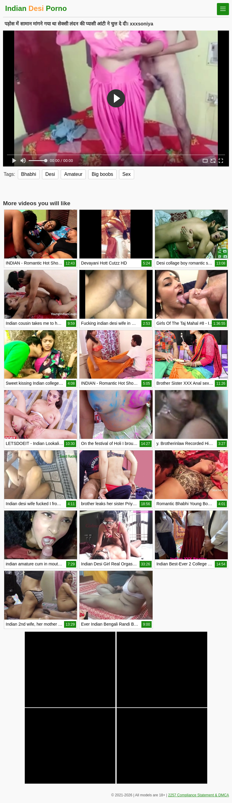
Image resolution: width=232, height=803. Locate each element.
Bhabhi (28, 174)
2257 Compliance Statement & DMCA (198, 795)
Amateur (73, 174)
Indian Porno (36, 8)
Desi (50, 174)
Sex (126, 174)
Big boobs (102, 174)
